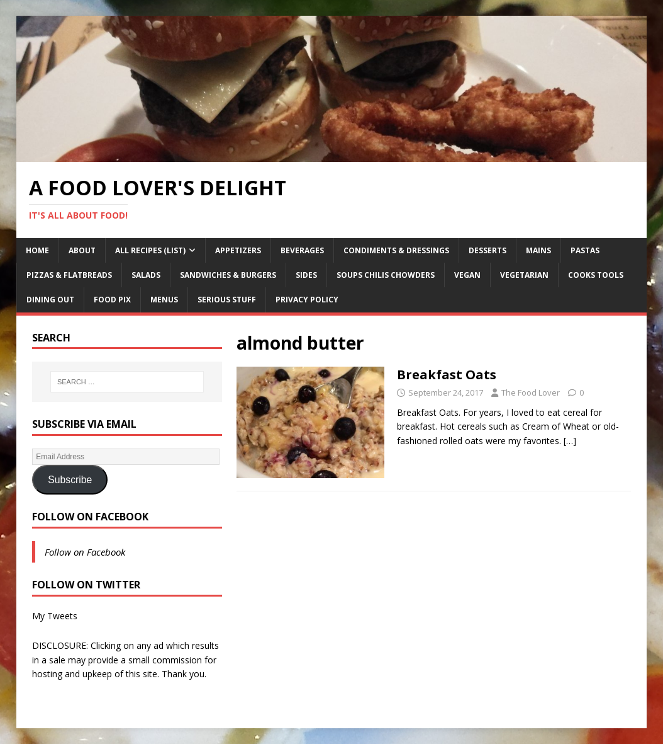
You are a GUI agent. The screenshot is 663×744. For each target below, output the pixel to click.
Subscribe (70, 479)
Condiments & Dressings (396, 250)
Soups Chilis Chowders (386, 275)
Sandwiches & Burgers (228, 275)
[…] (570, 441)
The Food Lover (530, 392)
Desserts (487, 250)
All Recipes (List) (150, 250)
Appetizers (238, 250)
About (82, 250)
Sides (306, 275)
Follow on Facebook (90, 517)
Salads (145, 275)
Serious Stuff (227, 299)
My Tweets (54, 616)
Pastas (585, 250)
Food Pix (112, 299)
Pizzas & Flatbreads (69, 275)
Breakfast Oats (446, 374)
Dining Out (50, 299)
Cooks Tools (595, 275)
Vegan (467, 275)
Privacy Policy (307, 299)
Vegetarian (524, 275)
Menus (164, 299)
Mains (538, 250)
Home (37, 250)
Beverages (302, 250)
